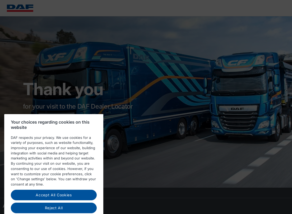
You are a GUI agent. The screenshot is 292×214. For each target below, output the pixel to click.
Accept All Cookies (54, 197)
